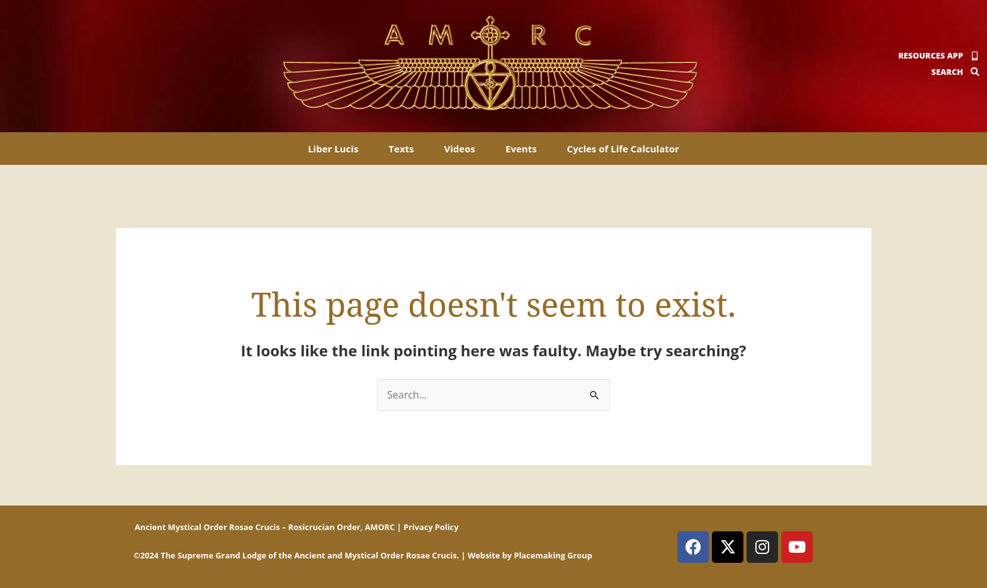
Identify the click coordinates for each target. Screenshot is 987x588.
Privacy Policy (431, 527)
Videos (459, 148)
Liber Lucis (333, 148)
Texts (401, 148)
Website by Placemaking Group (530, 555)
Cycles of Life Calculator (623, 148)
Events (521, 148)
